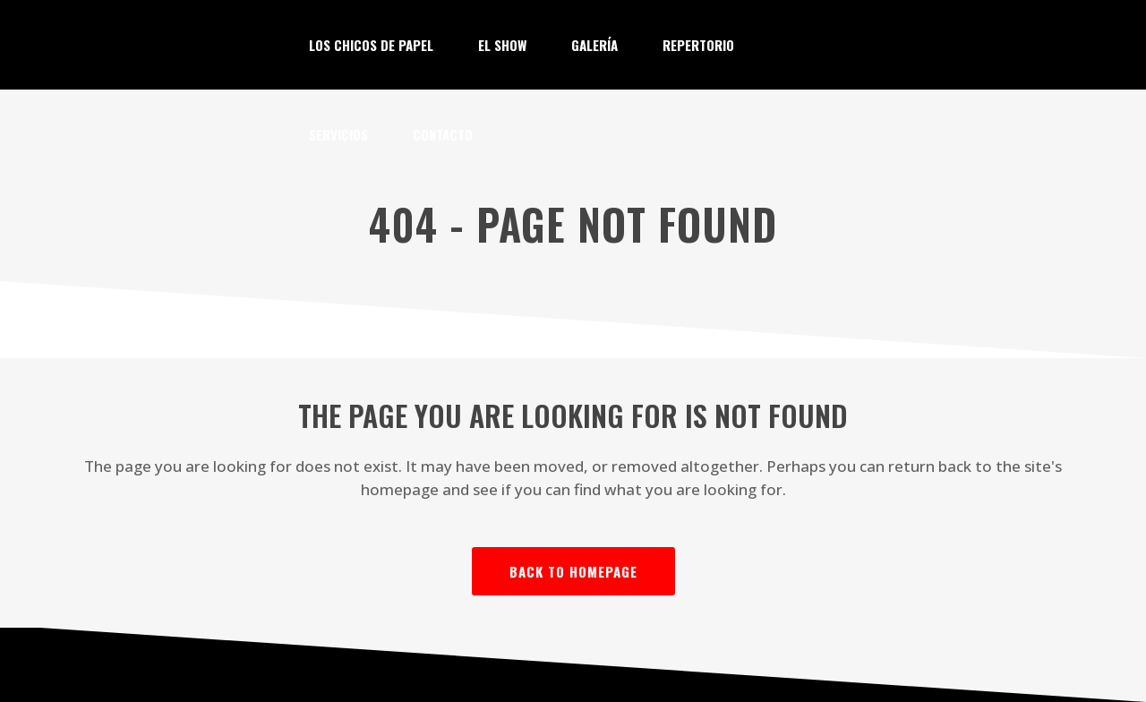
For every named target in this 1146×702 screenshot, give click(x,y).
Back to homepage (573, 571)
